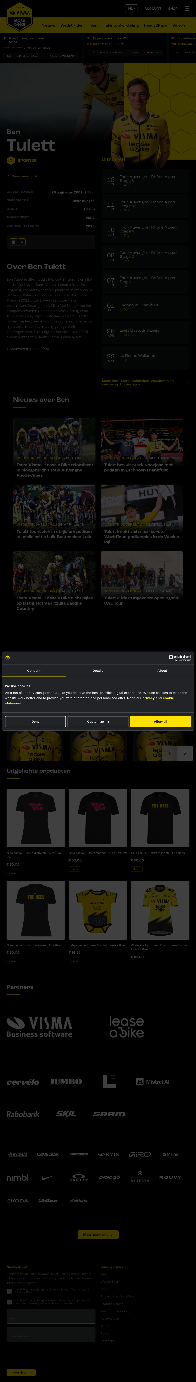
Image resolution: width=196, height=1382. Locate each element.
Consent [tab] (33, 670)
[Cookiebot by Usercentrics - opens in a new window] (172, 658)
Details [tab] (98, 670)
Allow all (160, 721)
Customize (98, 721)
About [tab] (162, 670)
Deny (35, 721)
